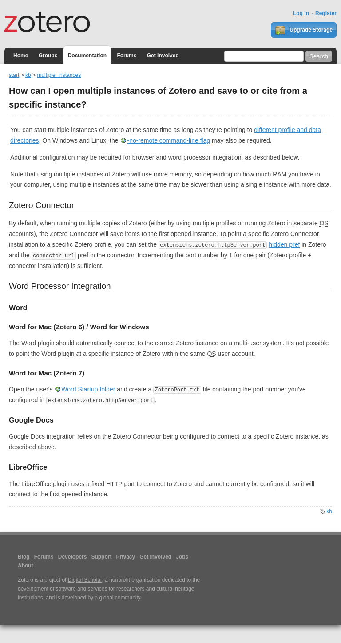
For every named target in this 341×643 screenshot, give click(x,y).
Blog (24, 557)
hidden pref (284, 244)
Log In (301, 13)
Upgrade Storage (304, 30)
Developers (72, 557)
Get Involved (163, 55)
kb (28, 75)
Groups (48, 55)
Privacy (125, 557)
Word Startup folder (88, 389)
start (14, 75)
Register (326, 13)
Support (101, 557)
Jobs (182, 557)
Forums (126, 55)
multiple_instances (59, 75)
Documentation (87, 55)
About (25, 566)
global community (119, 598)
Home (20, 55)
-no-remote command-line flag (168, 140)
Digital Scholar (85, 580)
